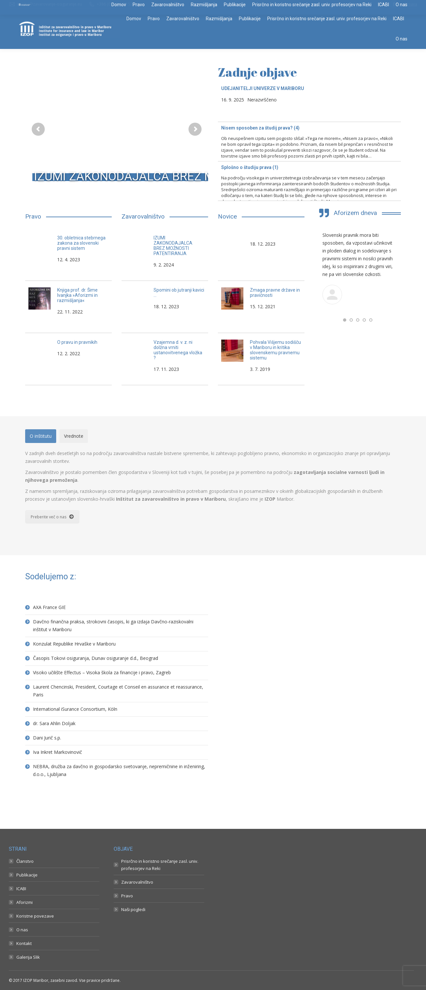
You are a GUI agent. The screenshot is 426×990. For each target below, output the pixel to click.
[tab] (40, 436)
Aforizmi (24, 902)
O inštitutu (41, 436)
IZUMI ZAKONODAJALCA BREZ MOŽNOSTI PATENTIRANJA (193, 176)
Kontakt (24, 943)
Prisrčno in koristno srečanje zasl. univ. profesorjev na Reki (159, 864)
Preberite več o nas (52, 517)
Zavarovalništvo (137, 882)
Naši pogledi (133, 909)
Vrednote (73, 436)
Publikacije (27, 875)
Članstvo (25, 861)
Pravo (127, 896)
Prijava (411, 4)
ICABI (21, 888)
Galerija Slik (28, 957)
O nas (22, 930)
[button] (344, 320)
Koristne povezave (35, 916)
